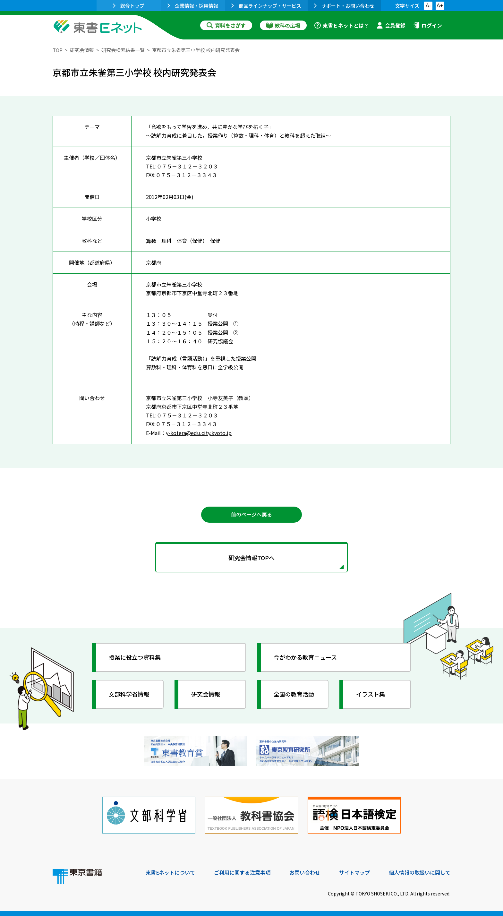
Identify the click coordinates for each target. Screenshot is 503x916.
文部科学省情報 (129, 694)
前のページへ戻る (251, 514)
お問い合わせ (304, 872)
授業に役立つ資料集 (135, 657)
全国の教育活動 (294, 694)
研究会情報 (82, 50)
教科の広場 (283, 25)
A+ (440, 5)
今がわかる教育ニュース (305, 657)
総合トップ (128, 5)
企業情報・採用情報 (192, 5)
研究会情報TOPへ (251, 557)
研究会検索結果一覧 (123, 50)
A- (428, 5)
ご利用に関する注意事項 (242, 872)
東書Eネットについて (170, 872)
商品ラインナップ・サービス (266, 5)
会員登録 (391, 25)
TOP (58, 50)
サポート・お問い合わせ (344, 5)
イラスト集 (370, 694)
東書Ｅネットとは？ (341, 25)
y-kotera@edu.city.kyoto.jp (199, 433)
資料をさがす (226, 25)
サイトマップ (354, 872)
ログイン (427, 25)
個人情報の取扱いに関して (419, 872)
